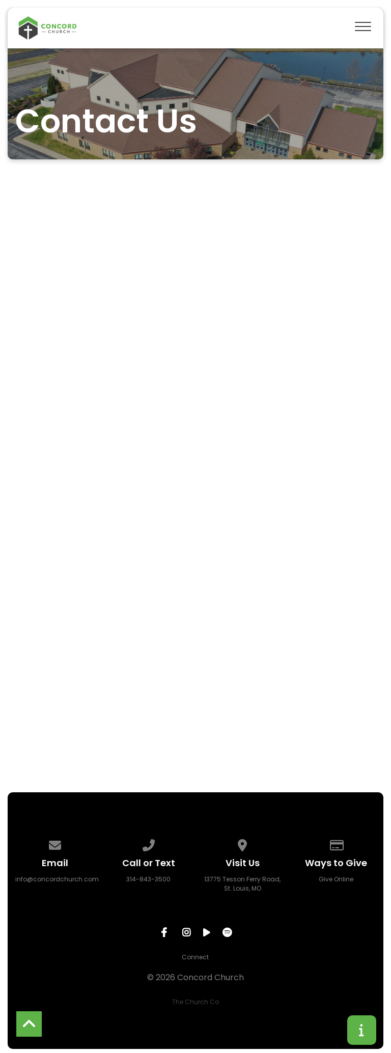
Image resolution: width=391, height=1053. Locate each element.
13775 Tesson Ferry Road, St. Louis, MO (242, 884)
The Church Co (195, 1001)
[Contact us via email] (55, 843)
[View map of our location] (242, 843)
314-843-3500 (148, 879)
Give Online (336, 879)
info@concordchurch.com (57, 879)
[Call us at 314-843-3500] (148, 843)
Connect (195, 957)
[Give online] (336, 843)
